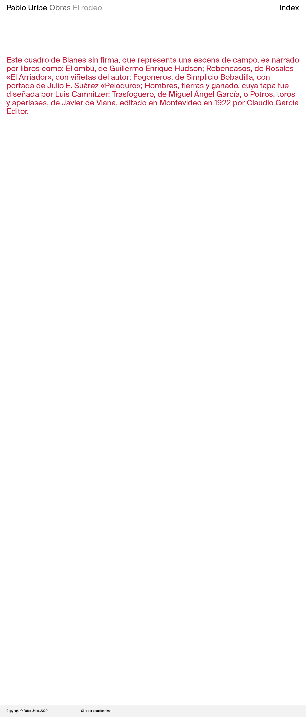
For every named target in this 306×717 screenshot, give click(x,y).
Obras (60, 7)
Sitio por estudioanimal (96, 711)
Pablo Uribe (26, 7)
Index (289, 7)
